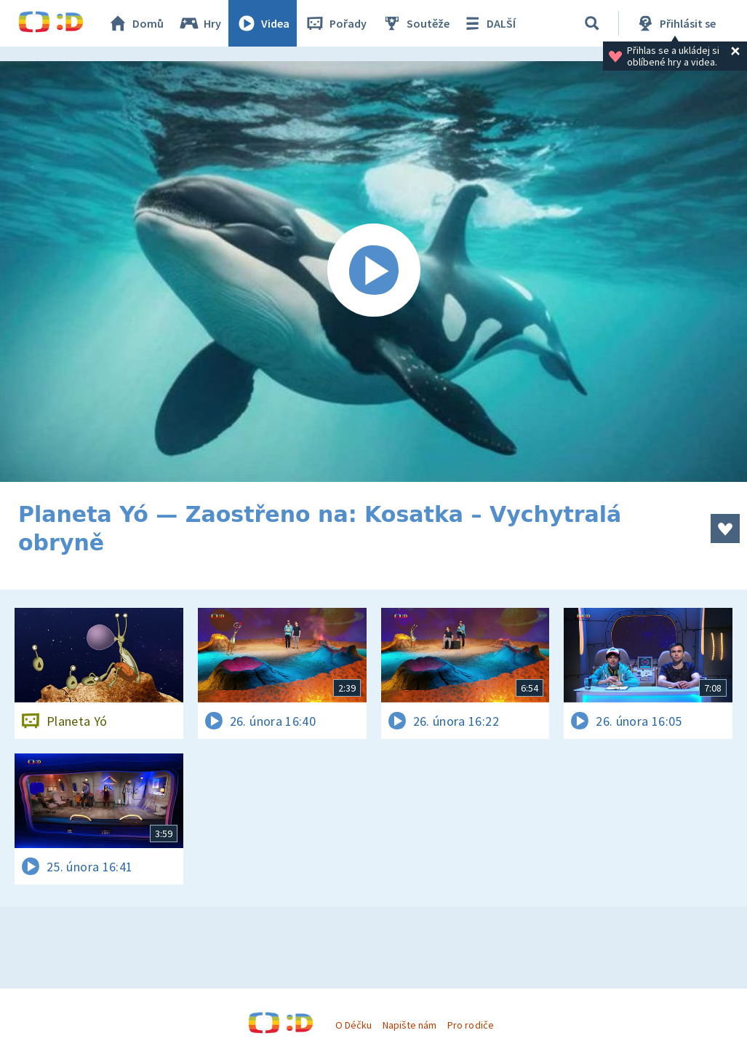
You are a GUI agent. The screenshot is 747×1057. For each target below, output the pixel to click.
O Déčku (353, 1025)
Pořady (335, 23)
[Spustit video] (373, 271)
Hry (199, 23)
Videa (262, 23)
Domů (135, 23)
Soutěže (415, 23)
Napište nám (409, 1025)
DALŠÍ (488, 23)
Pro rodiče (470, 1025)
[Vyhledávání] (592, 23)
